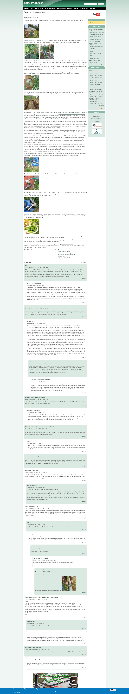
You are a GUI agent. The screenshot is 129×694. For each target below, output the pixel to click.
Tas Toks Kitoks (96, 116)
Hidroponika (33, 17)
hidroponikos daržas (34, 40)
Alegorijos (26, 8)
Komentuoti (83, 262)
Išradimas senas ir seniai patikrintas (41, 379)
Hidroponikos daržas (34, 534)
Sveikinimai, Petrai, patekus (96, 77)
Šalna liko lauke (61, 256)
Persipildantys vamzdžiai (33, 410)
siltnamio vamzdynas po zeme (33, 647)
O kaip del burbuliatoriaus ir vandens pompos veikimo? (39, 426)
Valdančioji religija (84, 9)
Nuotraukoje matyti (32, 485)
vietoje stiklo (93, 87)
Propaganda (69, 8)
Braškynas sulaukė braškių (64, 253)
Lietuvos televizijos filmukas (64, 257)
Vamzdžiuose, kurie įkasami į (41, 558)
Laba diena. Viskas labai (31, 470)
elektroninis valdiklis (69, 112)
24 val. (29, 441)
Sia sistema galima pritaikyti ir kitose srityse (36, 456)
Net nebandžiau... (94, 101)
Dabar (41, 8)
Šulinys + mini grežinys (95, 98)
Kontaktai (92, 22)
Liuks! (26, 265)
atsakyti (84, 278)
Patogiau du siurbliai (95, 84)
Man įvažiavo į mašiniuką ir (96, 94)
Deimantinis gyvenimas (50, 8)
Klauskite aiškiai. (36, 547)
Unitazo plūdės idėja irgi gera (34, 283)
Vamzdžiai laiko (31, 621)
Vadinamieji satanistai (96, 118)
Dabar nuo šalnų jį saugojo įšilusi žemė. (45, 117)
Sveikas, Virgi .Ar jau (95, 80)
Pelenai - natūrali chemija (64, 251)
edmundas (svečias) (33, 649)
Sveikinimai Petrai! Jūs (95, 74)
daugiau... (101, 64)
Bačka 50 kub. (93, 70)
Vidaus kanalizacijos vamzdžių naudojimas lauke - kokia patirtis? (41, 597)
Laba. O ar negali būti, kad (96, 91)
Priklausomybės (61, 9)
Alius (32, 9)
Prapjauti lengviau (40, 569)
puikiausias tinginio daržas (66, 244)
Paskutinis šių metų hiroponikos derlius (67, 254)
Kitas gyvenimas (33, 2)
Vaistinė (76, 8)
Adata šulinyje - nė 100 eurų (97, 32)
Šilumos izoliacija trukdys (33, 659)
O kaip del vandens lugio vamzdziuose (35, 397)
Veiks (28, 522)
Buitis (36, 9)
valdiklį (62, 117)
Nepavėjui (96, 121)
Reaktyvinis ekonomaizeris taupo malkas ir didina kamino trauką (96, 36)
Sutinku (113, 689)
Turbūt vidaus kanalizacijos (34, 633)
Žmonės (92, 9)
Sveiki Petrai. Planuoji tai (31, 506)
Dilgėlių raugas (31, 321)
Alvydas (27, 307)
